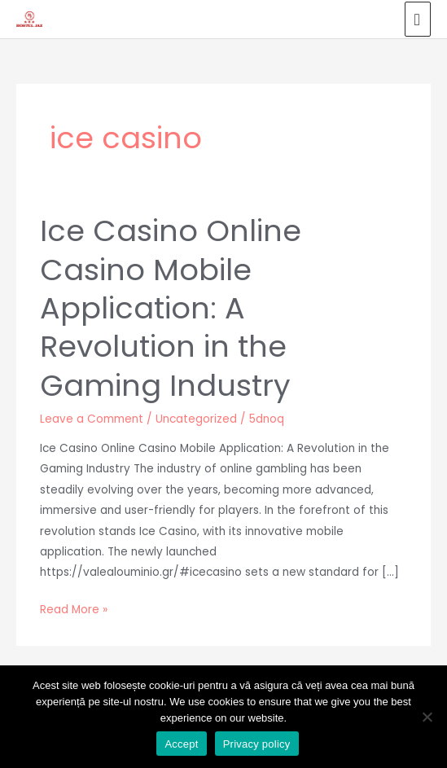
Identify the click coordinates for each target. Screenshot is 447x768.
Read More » (73, 608)
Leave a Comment (91, 419)
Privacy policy (257, 744)
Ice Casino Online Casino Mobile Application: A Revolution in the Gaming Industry (170, 308)
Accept (181, 744)
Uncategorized (196, 419)
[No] (427, 717)
